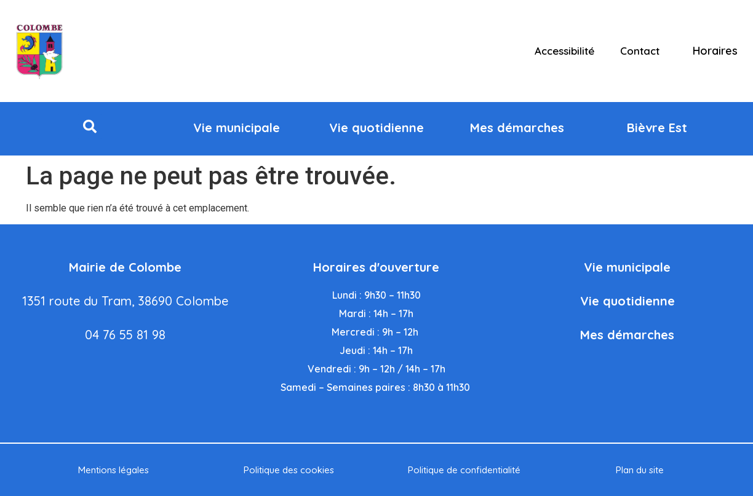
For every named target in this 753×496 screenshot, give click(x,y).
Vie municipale (627, 267)
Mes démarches (627, 334)
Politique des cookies (289, 470)
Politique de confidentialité (464, 470)
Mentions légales (113, 470)
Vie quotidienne (627, 301)
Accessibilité (564, 50)
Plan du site (640, 470)
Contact (639, 50)
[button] (90, 126)
